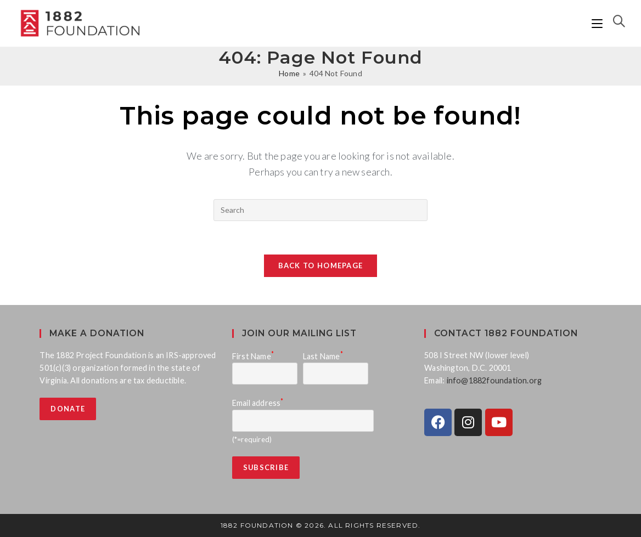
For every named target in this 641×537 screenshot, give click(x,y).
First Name (253, 356)
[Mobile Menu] (598, 23)
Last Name (323, 356)
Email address (258, 403)
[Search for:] (615, 23)
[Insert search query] (320, 210)
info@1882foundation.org (494, 380)
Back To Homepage (320, 265)
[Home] (289, 73)
